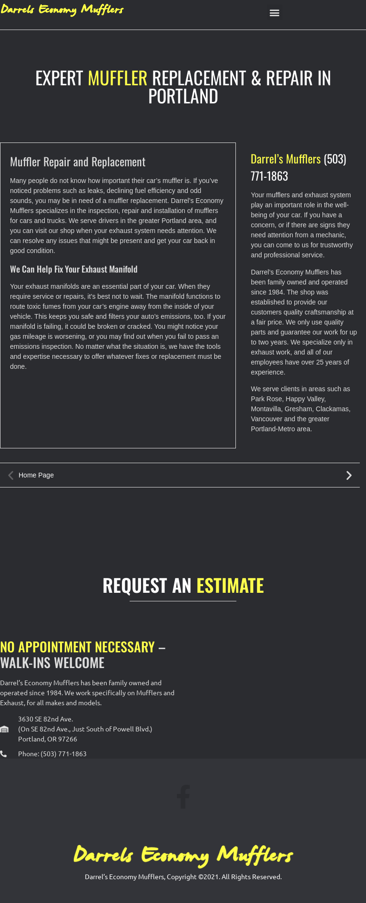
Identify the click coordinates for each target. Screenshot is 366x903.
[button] (275, 12)
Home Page (36, 475)
